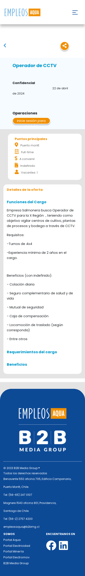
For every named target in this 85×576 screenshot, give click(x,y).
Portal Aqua (12, 540)
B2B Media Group (16, 563)
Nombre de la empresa (22, 12)
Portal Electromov (16, 557)
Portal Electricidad (16, 546)
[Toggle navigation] (75, 12)
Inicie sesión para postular (31, 121)
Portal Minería (13, 551)
